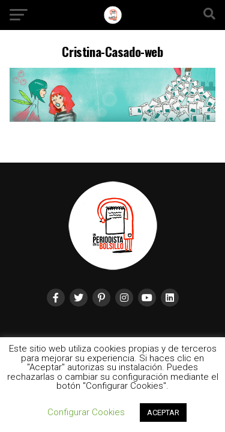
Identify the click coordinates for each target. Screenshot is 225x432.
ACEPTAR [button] (163, 412)
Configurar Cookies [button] (86, 412)
